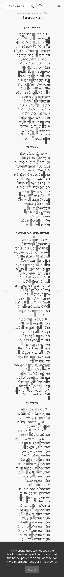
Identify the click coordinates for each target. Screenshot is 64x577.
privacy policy (48, 561)
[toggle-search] (40, 6)
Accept (32, 569)
